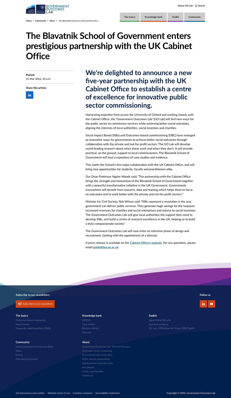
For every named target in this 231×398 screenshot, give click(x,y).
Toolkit (175, 17)
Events (19, 355)
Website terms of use (59, 393)
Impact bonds (23, 324)
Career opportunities (92, 371)
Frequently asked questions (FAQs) (33, 328)
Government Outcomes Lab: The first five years (106, 346)
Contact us (87, 375)
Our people (88, 367)
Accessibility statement (107, 393)
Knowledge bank (153, 17)
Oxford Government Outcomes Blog (34, 346)
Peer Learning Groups (27, 359)
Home (29, 21)
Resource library (90, 328)
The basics (129, 17)
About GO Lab (185, 6)
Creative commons (83, 393)
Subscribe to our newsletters (35, 303)
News (52, 21)
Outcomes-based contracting (31, 320)
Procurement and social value (97, 355)
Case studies (88, 324)
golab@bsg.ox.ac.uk (105, 247)
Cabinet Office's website (146, 242)
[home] (48, 9)
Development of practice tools (97, 363)
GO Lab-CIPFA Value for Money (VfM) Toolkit (172, 328)
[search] (200, 6)
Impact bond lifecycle (160, 320)
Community (195, 17)
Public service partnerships (96, 359)
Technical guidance (158, 324)
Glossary (86, 332)
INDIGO (86, 320)
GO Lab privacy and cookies (30, 393)
